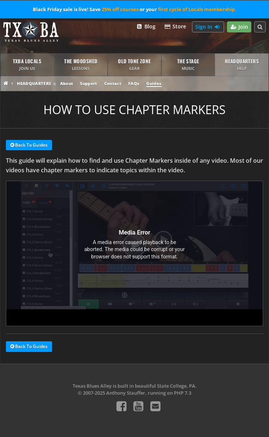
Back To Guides (29, 145)
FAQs (133, 83)
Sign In (208, 27)
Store (175, 26)
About (66, 83)
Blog (146, 26)
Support (88, 83)
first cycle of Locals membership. (197, 9)
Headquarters (34, 83)
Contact (112, 83)
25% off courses (120, 9)
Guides (153, 83)
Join (239, 27)
